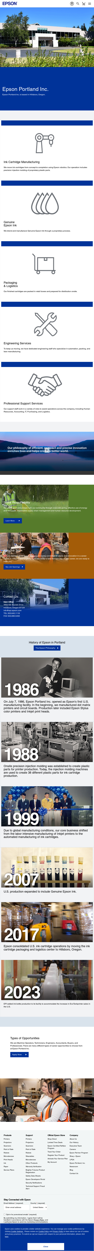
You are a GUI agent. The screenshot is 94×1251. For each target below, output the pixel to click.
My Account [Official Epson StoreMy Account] (52, 1162)
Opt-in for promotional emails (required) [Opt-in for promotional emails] (21, 1214)
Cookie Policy (44, 1231)
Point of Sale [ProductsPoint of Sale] (8, 1149)
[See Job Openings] (14, 567)
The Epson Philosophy (45, 648)
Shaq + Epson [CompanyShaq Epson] (75, 1156)
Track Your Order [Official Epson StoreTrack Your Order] (54, 1152)
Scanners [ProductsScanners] (7, 1146)
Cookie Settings (17, 1231)
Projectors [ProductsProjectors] (8, 1142)
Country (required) (37, 1203)
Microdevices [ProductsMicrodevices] (9, 1156)
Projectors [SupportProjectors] (30, 1142)
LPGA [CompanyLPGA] (72, 1160)
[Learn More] (13, 520)
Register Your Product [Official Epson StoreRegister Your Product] (56, 1155)
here (6, 1237)
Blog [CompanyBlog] (71, 1170)
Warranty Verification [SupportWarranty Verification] (33, 1166)
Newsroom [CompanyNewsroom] (74, 1166)
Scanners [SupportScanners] (29, 1146)
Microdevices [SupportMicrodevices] (31, 1160)
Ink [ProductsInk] (5, 1163)
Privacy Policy (39, 1220)
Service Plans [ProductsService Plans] (9, 1170)
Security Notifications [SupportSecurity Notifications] (34, 1183)
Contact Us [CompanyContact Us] (74, 1173)
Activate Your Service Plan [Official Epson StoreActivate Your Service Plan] (58, 1159)
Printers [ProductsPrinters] (7, 1139)
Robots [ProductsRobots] (6, 1153)
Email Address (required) (13, 1203)
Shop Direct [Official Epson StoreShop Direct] (52, 1139)
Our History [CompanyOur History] (74, 1142)
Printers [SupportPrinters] (29, 1139)
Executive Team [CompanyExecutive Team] (76, 1146)
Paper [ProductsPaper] (6, 1166)
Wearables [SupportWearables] (30, 1156)
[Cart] (84, 4)
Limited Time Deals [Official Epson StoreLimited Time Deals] (55, 1142)
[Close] (47, 450)
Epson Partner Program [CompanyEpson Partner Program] (79, 1153)
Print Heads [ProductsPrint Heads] (8, 1160)
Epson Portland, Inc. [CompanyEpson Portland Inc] (77, 1163)
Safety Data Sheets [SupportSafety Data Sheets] (33, 1176)
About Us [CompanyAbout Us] (73, 1139)
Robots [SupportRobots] (28, 1153)
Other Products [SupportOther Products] (31, 1163)
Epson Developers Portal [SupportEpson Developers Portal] (35, 1179)
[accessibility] (72, 4)
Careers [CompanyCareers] (73, 1149)
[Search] (78, 4)
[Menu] (90, 4)
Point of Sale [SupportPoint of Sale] (30, 1149)
